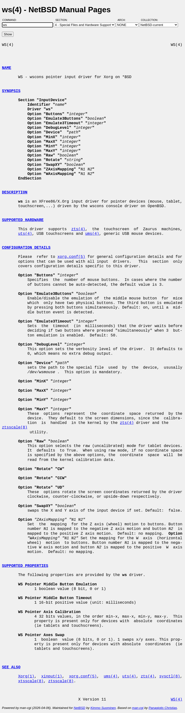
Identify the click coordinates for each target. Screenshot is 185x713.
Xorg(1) (26, 676)
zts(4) (78, 229)
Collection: (149, 20)
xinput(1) (51, 676)
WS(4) (176, 699)
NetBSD (79, 708)
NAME (6, 68)
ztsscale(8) (14, 427)
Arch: (124, 20)
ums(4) (92, 233)
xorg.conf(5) (71, 257)
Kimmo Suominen (103, 708)
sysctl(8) (169, 676)
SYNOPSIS (11, 91)
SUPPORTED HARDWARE (23, 220)
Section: (62, 20)
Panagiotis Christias (163, 708)
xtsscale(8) (31, 681)
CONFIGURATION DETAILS (26, 247)
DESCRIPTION (14, 192)
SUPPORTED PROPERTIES (25, 566)
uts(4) (25, 233)
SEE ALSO (11, 667)
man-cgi (137, 708)
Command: (11, 20)
